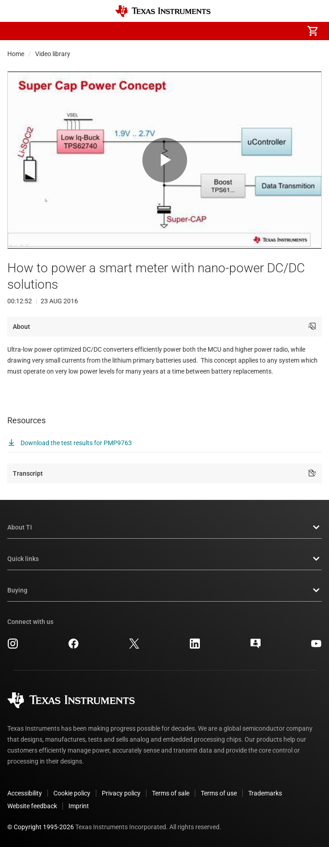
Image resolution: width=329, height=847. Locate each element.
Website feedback (32, 806)
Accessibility (24, 793)
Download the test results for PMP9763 (69, 443)
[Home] (163, 11)
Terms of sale (170, 793)
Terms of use (219, 793)
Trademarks (265, 793)
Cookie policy (71, 793)
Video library (52, 53)
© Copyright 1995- (40, 827)
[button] (16, 31)
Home (15, 53)
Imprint (78, 806)
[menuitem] (236, 31)
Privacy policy (121, 793)
